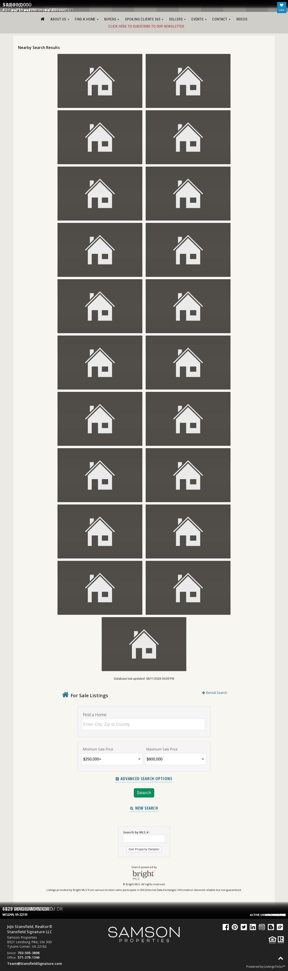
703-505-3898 (28, 953)
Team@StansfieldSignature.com (34, 963)
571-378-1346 (28, 957)
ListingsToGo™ (274, 966)
